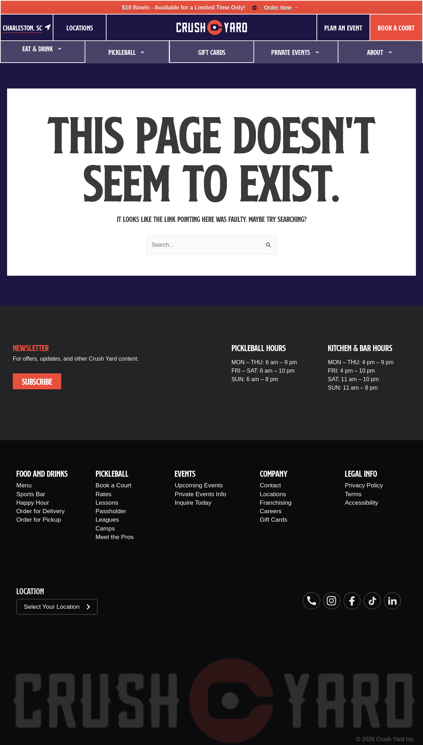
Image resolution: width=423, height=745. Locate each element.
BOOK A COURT (396, 28)
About (380, 48)
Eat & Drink (42, 48)
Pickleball (127, 48)
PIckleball (112, 471)
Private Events (296, 48)
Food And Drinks (42, 471)
